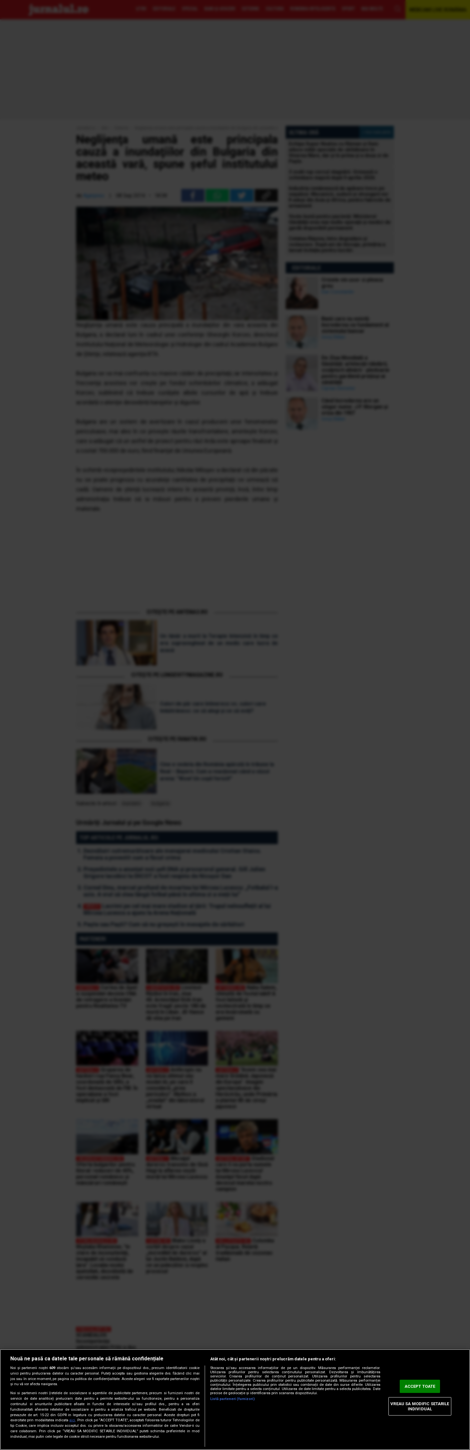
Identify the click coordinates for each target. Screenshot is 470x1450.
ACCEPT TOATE (420, 1386)
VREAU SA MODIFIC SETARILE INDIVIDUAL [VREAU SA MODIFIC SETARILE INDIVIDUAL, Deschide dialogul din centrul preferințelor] (419, 1406)
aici (72, 1420)
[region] (235, 1399)
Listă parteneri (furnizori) (232, 1399)
